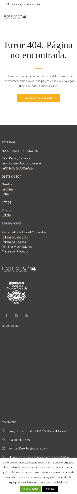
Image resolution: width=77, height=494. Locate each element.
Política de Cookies (14, 241)
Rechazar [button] (49, 488)
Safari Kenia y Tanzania (16, 158)
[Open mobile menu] (69, 17)
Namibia (7, 184)
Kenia (5, 193)
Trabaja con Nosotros (15, 251)
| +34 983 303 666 (30, 4)
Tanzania (7, 189)
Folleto (6, 215)
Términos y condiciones (17, 246)
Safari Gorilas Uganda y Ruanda (21, 163)
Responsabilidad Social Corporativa (24, 232)
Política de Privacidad (15, 237)
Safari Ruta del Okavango (17, 168)
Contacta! (16, 4)
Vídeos (6, 210)
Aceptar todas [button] (30, 488)
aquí (11, 482)
